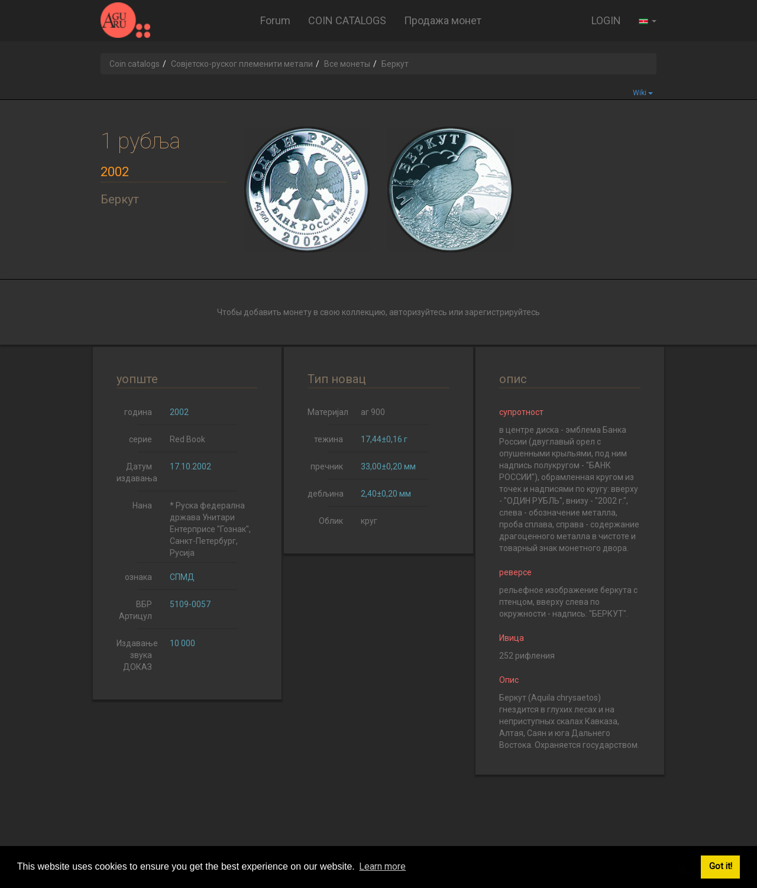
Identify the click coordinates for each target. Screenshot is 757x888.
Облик (331, 521)
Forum (275, 20)
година (138, 412)
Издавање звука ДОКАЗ (137, 655)
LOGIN (606, 20)
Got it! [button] (720, 866)
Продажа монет (442, 20)
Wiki (643, 93)
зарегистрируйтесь (502, 312)
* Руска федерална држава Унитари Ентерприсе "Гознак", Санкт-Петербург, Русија (210, 529)
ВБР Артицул (135, 610)
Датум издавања (137, 472)
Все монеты (347, 64)
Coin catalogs (134, 64)
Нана (142, 505)
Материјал (328, 412)
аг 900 (373, 412)
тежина (328, 439)
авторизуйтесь (418, 312)
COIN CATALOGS (347, 20)
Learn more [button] (382, 866)
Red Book (187, 439)
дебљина (326, 493)
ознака (138, 577)
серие (140, 439)
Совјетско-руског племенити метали (242, 64)
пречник (326, 466)
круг (369, 521)
